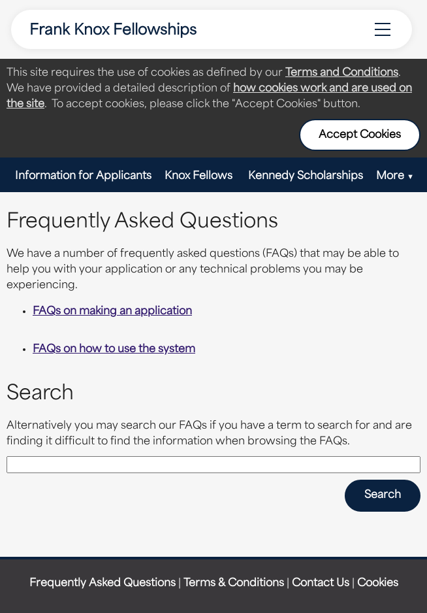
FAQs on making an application (112, 311)
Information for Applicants (83, 176)
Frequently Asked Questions (102, 583)
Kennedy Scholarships (305, 176)
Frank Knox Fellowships (113, 31)
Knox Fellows (200, 176)
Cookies (377, 583)
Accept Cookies (360, 135)
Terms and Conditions (341, 73)
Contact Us (320, 583)
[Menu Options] (382, 29)
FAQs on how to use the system (114, 349)
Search (382, 495)
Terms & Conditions (233, 583)
